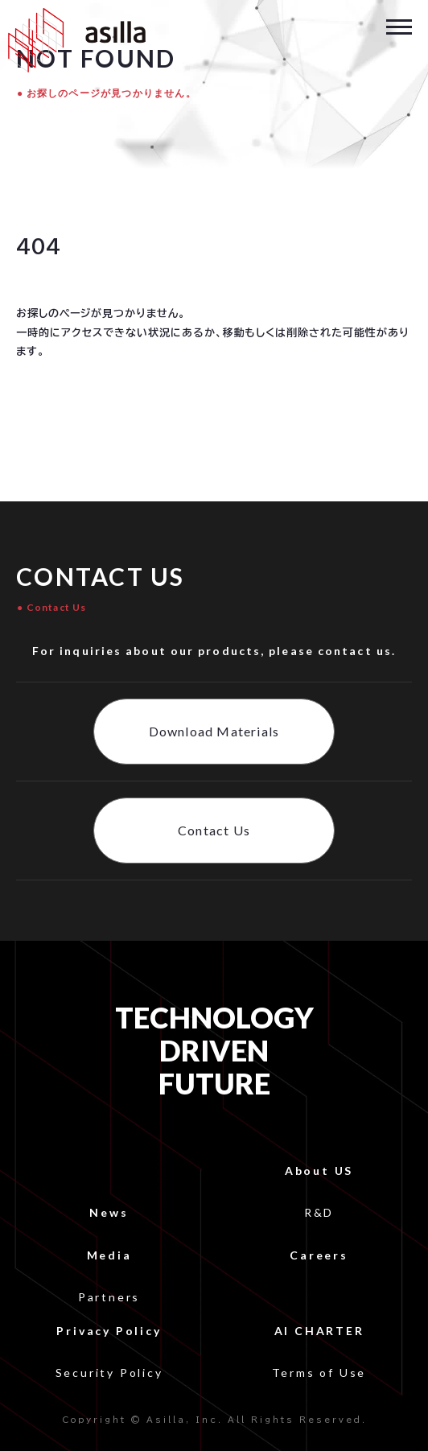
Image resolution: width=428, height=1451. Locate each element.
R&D (319, 1212)
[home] (73, 40)
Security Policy (109, 1372)
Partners (109, 1297)
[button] (399, 25)
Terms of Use (319, 1372)
